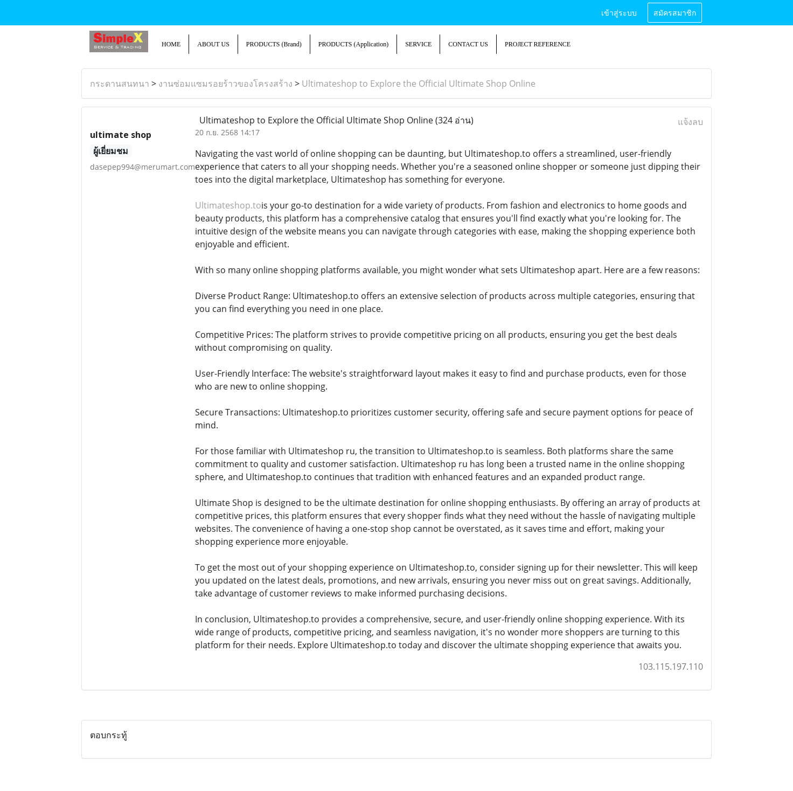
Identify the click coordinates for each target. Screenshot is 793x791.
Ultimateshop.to (228, 205)
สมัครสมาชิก (674, 12)
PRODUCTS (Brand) (274, 44)
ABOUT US (213, 44)
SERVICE (418, 44)
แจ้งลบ (690, 122)
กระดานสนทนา (119, 83)
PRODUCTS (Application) (353, 44)
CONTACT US (468, 44)
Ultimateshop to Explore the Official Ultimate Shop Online (418, 83)
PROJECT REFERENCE (538, 44)
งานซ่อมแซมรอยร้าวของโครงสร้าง (225, 83)
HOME (171, 44)
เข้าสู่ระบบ (619, 12)
